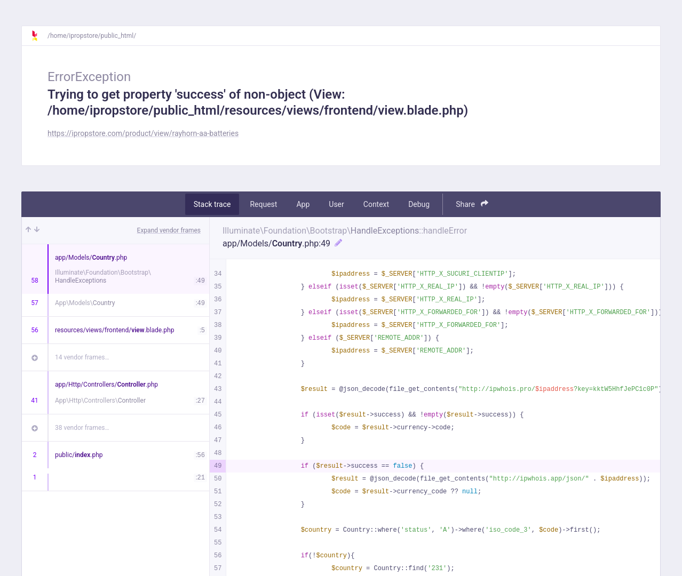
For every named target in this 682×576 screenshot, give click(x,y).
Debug (419, 204)
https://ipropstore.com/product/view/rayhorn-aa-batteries (143, 133)
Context (376, 204)
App (303, 204)
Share (472, 204)
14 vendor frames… (82, 357)
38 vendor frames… (82, 427)
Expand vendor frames (169, 230)
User (336, 204)
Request (263, 204)
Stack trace (212, 204)
